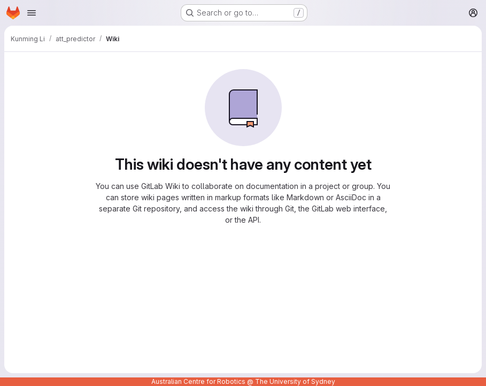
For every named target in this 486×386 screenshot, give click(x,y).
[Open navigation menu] (31, 12)
